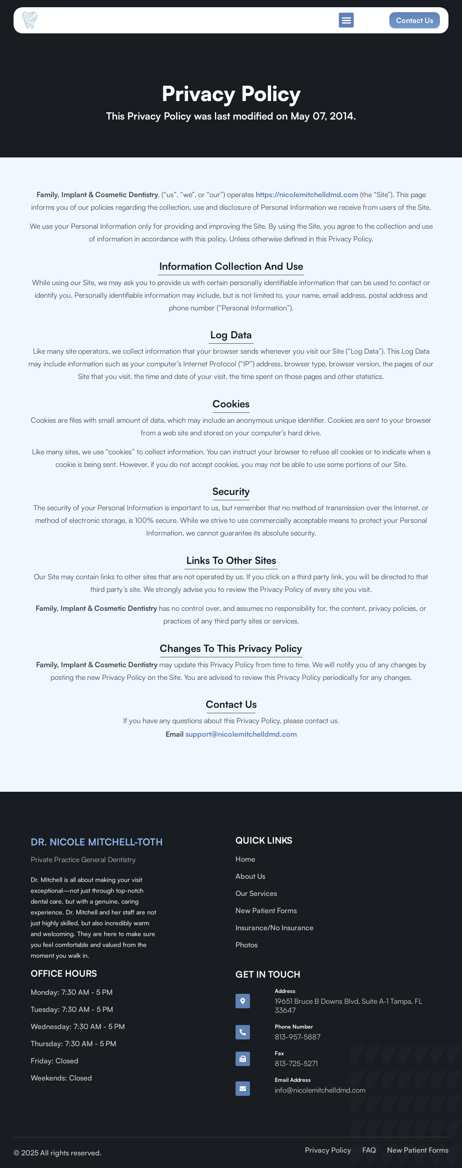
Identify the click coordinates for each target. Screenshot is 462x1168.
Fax (279, 1053)
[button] (346, 20)
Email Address (293, 1079)
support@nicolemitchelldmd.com (241, 734)
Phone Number (294, 1026)
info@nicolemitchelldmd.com (320, 1089)
